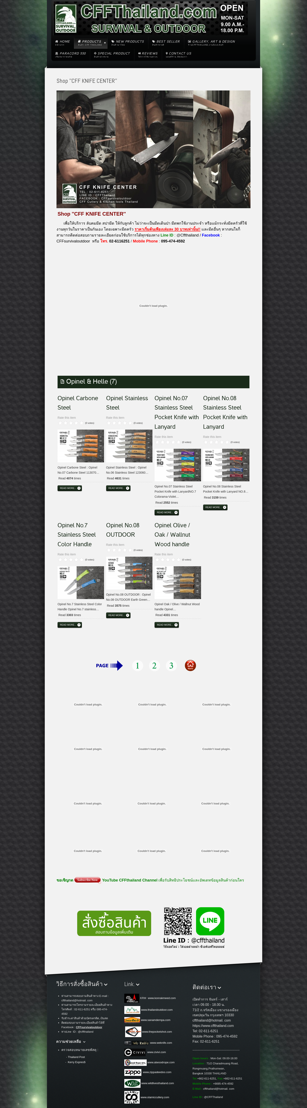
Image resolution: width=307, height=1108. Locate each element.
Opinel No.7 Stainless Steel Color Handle (77, 535)
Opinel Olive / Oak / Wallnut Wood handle (172, 535)
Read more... (68, 488)
